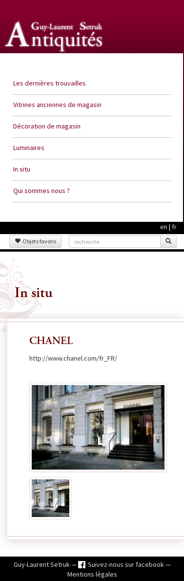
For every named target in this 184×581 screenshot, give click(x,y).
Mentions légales (92, 574)
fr (174, 226)
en (163, 226)
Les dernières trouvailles (49, 83)
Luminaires (28, 147)
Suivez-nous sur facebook (126, 564)
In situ (21, 169)
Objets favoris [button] (35, 241)
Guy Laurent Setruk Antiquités (54, 63)
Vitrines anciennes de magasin (57, 104)
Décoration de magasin (47, 126)
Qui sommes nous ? (41, 190)
